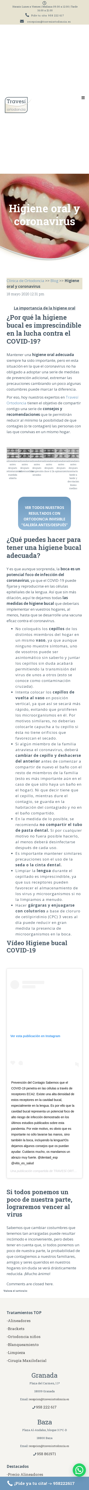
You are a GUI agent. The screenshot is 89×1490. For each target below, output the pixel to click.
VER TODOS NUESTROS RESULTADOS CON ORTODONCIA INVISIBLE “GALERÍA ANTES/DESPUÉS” (44, 516)
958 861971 (46, 1453)
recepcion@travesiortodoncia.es (49, 21)
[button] (79, 1470)
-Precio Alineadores (25, 1474)
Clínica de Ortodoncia (25, 280)
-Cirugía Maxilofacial (26, 1360)
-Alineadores (19, 1320)
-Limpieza (16, 1352)
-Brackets (15, 1328)
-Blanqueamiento (23, 1344)
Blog (54, 280)
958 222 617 (56, 15)
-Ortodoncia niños (24, 1336)
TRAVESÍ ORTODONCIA (71, 1171)
